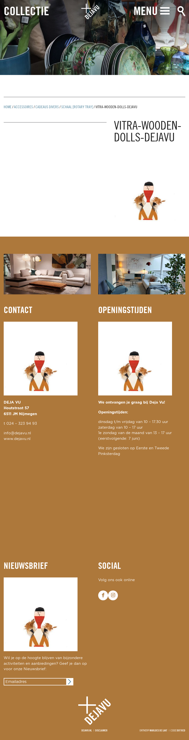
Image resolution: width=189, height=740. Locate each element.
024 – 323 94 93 (21, 423)
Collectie (26, 12)
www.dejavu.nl (17, 439)
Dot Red (181, 730)
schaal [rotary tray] (77, 107)
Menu (146, 11)
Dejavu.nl (86, 730)
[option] (94, 37)
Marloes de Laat (158, 730)
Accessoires (23, 107)
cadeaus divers (47, 107)
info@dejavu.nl (17, 433)
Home (8, 107)
